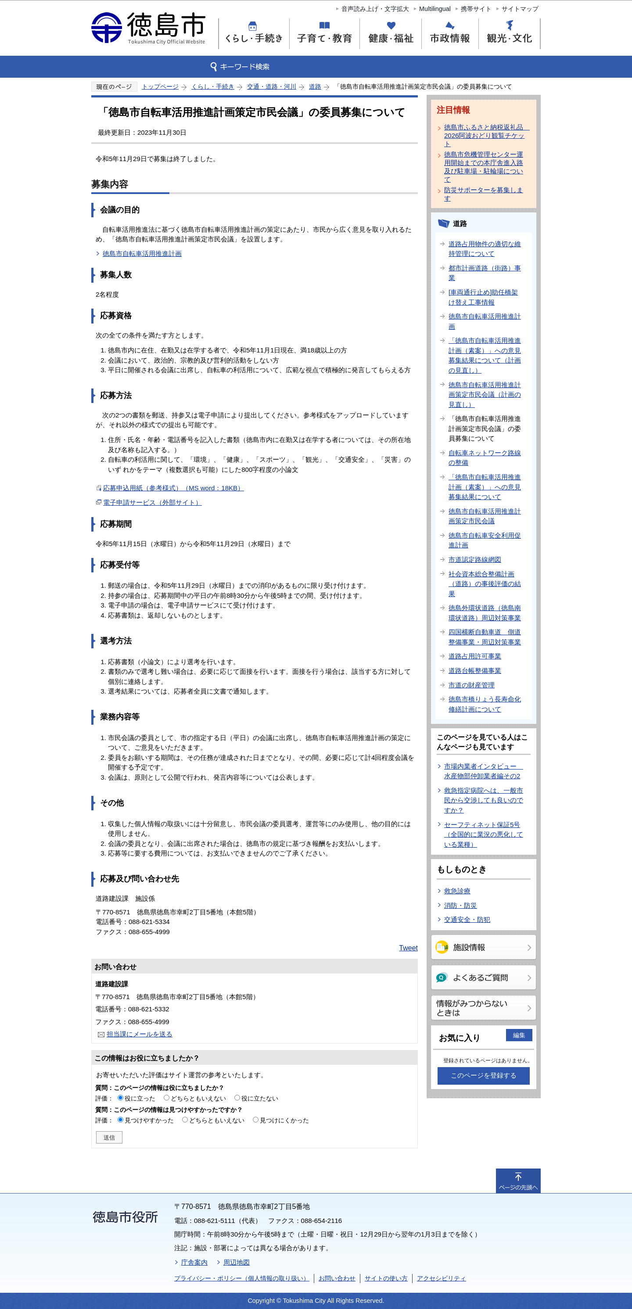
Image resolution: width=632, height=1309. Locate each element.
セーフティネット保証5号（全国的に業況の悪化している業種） (483, 834)
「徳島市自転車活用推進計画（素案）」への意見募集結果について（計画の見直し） (485, 355)
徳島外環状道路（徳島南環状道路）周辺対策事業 (485, 613)
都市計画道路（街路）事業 (485, 273)
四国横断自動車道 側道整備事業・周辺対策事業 (485, 637)
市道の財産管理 (472, 685)
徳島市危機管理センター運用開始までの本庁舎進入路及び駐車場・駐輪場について (483, 167)
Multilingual (435, 8)
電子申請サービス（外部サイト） (152, 502)
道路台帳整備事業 (475, 670)
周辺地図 (236, 1262)
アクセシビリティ (441, 1278)
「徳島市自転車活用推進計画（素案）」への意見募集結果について (485, 486)
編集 (519, 1035)
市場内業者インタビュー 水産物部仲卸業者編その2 (483, 771)
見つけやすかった (149, 1120)
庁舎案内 (194, 1262)
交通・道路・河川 (271, 86)
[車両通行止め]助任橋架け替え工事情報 (483, 297)
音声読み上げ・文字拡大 (375, 8)
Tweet (408, 948)
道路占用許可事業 (475, 656)
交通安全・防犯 (467, 919)
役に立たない (259, 1098)
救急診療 (457, 891)
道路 (315, 86)
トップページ (160, 86)
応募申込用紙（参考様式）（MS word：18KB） (173, 488)
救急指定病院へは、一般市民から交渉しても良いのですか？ (483, 800)
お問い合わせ (337, 1278)
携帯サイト (476, 8)
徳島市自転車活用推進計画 (142, 253)
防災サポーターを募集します (483, 194)
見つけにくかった (284, 1120)
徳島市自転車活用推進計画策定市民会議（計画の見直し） (485, 394)
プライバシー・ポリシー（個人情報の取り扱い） (241, 1278)
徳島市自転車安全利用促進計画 (485, 540)
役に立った (140, 1098)
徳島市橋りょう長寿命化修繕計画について (485, 704)
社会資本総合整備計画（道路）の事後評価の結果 (485, 583)
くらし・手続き (212, 86)
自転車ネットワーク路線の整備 (485, 458)
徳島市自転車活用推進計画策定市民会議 (485, 516)
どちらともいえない (198, 1098)
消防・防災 (460, 905)
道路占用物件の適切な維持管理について (485, 249)
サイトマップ (520, 8)
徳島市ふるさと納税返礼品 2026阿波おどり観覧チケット (485, 135)
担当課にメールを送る (139, 1034)
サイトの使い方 (386, 1278)
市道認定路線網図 (475, 559)
